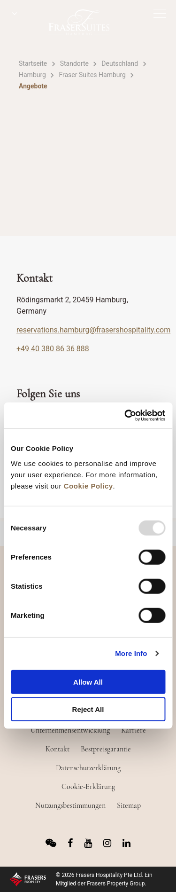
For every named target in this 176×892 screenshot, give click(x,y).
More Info (131, 653)
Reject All (88, 709)
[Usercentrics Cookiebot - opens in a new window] (125, 415)
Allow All (88, 682)
